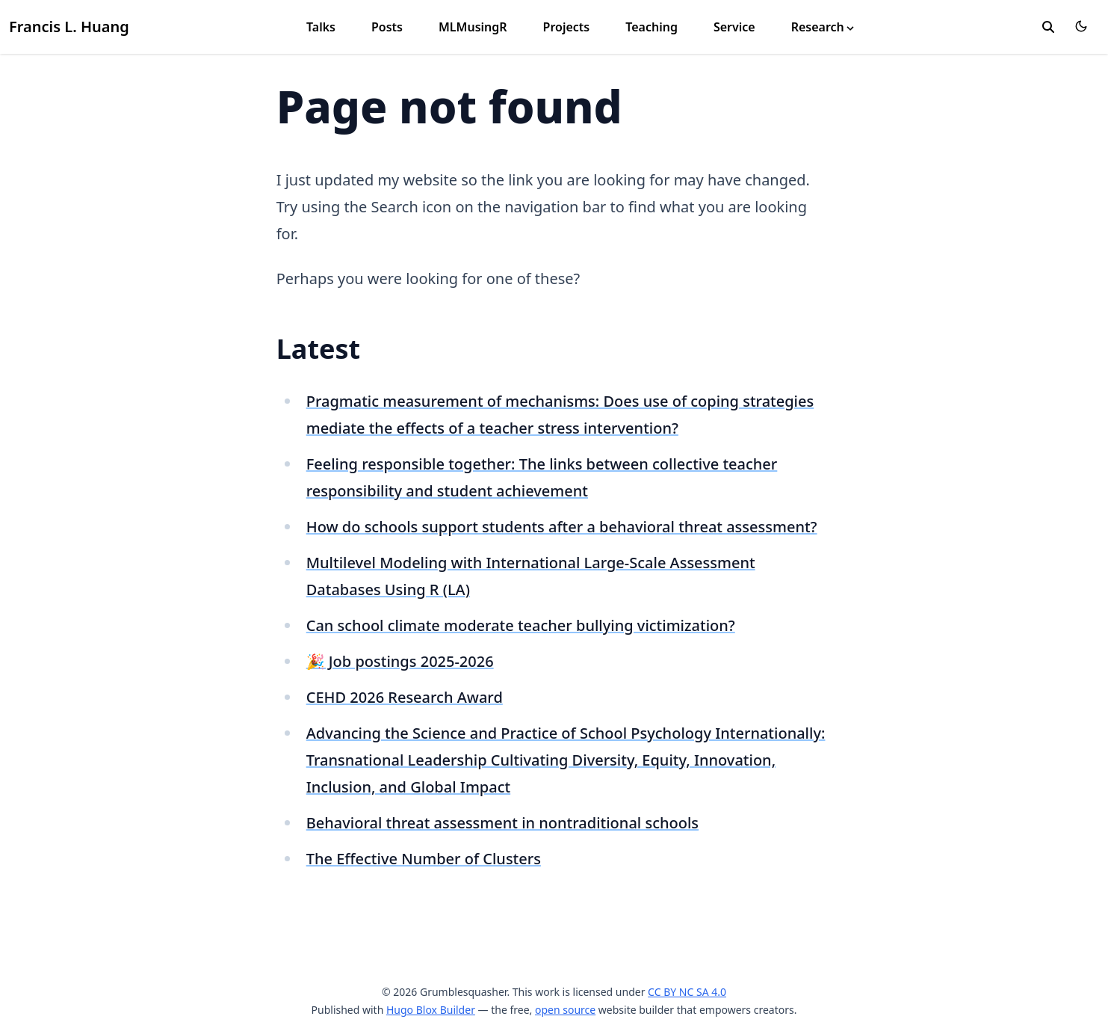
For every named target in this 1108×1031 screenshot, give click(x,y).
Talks (320, 27)
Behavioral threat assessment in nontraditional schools (502, 823)
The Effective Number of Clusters (423, 859)
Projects (566, 27)
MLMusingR (473, 27)
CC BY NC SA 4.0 (687, 992)
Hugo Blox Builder (430, 1010)
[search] (1048, 27)
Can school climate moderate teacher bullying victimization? (520, 625)
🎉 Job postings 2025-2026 (400, 661)
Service (734, 27)
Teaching (651, 27)
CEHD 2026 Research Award (404, 697)
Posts (387, 27)
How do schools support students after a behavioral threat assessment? (561, 527)
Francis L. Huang (69, 26)
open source (565, 1010)
